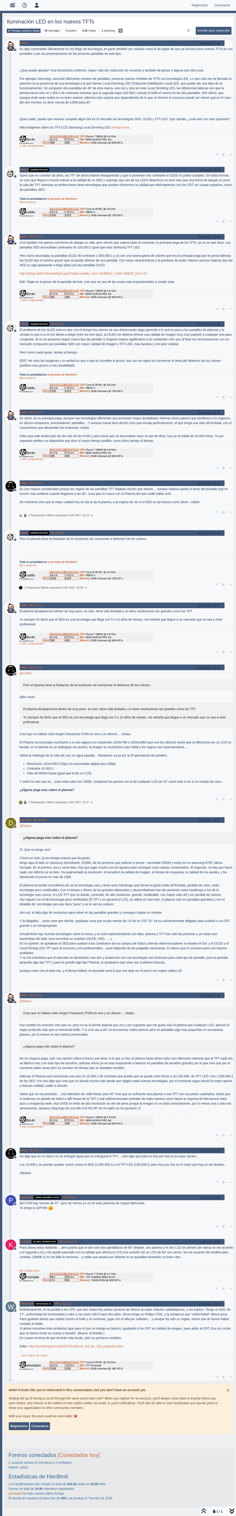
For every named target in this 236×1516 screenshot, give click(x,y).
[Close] (228, 1390)
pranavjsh (15, 1493)
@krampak (63, 1303)
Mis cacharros (27, 202)
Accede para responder (213, 30)
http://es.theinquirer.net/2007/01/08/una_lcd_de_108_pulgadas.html (76, 1346)
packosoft (26, 1197)
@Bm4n (57, 324)
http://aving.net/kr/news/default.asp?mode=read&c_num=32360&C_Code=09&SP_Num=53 (83, 273)
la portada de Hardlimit (62, 198)
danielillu (26, 820)
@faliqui (57, 532)
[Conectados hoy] (79, 1455)
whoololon (26, 1303)
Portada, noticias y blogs (23, 30)
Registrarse (18, 1426)
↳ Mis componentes (31, 145)
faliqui (24, 483)
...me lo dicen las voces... (34, 1355)
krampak (25, 1241)
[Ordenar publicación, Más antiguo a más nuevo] (188, 31)
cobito (24, 169)
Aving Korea (120, 127)
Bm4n (23, 43)
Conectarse (39, 1426)
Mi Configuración (29, 1270)
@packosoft (68, 1241)
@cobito (36, 236)
